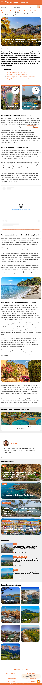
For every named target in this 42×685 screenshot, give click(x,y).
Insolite (24, 552)
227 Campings (21, 428)
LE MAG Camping (13, 11)
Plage (15, 497)
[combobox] (5, 7)
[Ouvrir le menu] (2, 2)
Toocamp (4, 11)
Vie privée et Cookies (11, 678)
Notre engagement (11, 673)
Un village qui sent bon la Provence (17, 74)
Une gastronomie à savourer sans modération (20, 79)
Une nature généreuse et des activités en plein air (21, 76)
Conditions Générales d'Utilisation (11, 676)
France (21, 11)
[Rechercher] (38, 6)
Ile (14, 515)
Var (7, 13)
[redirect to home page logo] (11, 2)
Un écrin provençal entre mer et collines (18, 72)
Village (16, 44)
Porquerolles (6, 502)
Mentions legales (31, 673)
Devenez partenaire (31, 681)
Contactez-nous (11, 681)
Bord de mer (17, 533)
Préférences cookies (31, 678)
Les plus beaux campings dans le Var (21, 427)
